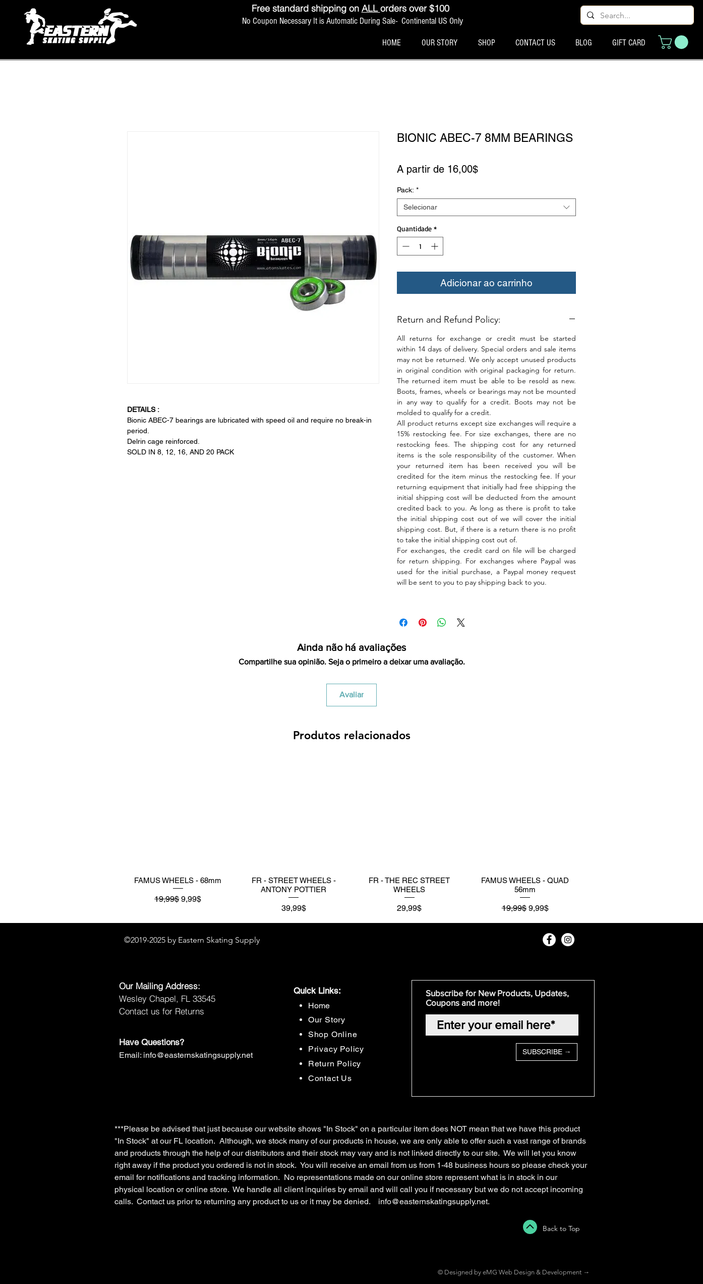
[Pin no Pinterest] (423, 623)
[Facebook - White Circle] (549, 939)
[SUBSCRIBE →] (546, 1052)
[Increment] (435, 246)
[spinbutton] (420, 246)
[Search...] (636, 15)
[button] (674, 42)
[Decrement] (404, 246)
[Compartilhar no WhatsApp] (442, 623)
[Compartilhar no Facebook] (403, 623)
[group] (351, 838)
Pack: (408, 190)
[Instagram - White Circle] (567, 939)
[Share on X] (461, 623)
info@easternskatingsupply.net (198, 1055)
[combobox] (486, 207)
